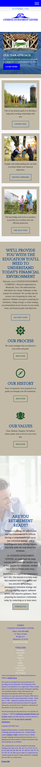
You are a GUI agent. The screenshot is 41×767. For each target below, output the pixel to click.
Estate (20, 655)
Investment (20, 653)
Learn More (12, 67)
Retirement (20, 650)
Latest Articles (20, 668)
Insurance (20, 658)
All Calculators (20, 673)
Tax (20, 660)
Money (20, 663)
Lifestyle (20, 665)
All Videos (20, 670)
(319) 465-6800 (20, 28)
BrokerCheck (12, 678)
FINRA (9, 735)
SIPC (16, 735)
